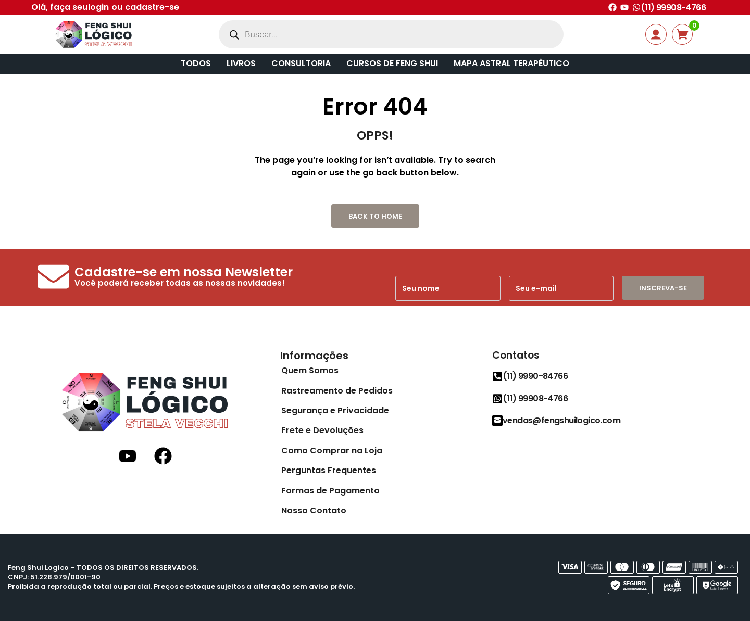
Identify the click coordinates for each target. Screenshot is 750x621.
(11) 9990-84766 (535, 376)
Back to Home (375, 216)
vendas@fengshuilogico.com (561, 420)
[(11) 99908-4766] (636, 7)
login (98, 7)
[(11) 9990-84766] (497, 376)
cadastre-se (152, 7)
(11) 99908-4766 (673, 8)
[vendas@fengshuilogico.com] (497, 420)
